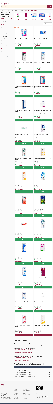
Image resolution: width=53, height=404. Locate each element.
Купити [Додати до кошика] (24, 48)
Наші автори (16, 393)
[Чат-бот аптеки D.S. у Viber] (47, 397)
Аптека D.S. (3, 10)
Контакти (15, 394)
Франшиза (15, 390)
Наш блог (24, 386)
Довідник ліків (25, 398)
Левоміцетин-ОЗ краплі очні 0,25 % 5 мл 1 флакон (24, 349)
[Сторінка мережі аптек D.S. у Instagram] (40, 397)
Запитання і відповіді (26, 394)
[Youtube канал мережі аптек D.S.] (42, 397)
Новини (15, 389)
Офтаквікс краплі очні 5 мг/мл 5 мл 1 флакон (23, 358)
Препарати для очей (9, 10)
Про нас (15, 386)
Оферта (15, 399)
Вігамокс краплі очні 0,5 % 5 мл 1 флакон (22, 360)
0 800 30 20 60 (5, 391)
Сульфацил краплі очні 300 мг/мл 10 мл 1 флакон (23, 352)
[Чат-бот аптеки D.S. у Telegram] (45, 397)
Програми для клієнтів (26, 390)
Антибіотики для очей (19, 10)
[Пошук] (49, 6)
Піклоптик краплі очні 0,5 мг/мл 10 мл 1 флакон (23, 357)
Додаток (24, 393)
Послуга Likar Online (26, 397)
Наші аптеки (25, 389)
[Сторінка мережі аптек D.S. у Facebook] (37, 397)
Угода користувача (17, 398)
